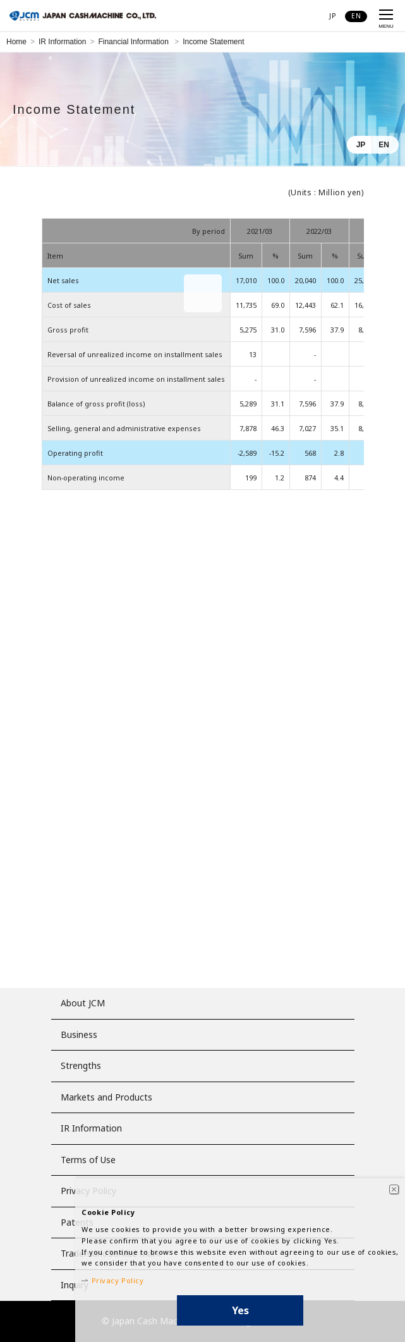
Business (79, 1034)
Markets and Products (106, 1097)
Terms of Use (88, 1160)
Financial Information (134, 41)
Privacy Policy (118, 1280)
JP (361, 144)
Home (16, 41)
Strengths (81, 1065)
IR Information (62, 41)
